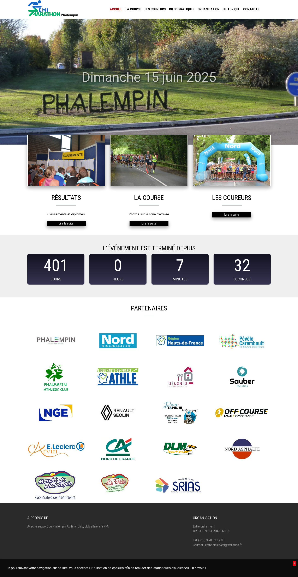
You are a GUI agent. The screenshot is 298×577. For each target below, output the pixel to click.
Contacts (251, 9)
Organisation (208, 9)
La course (133, 9)
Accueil (116, 9)
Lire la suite (66, 223)
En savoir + (198, 568)
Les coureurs (155, 9)
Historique (231, 9)
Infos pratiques (181, 9)
